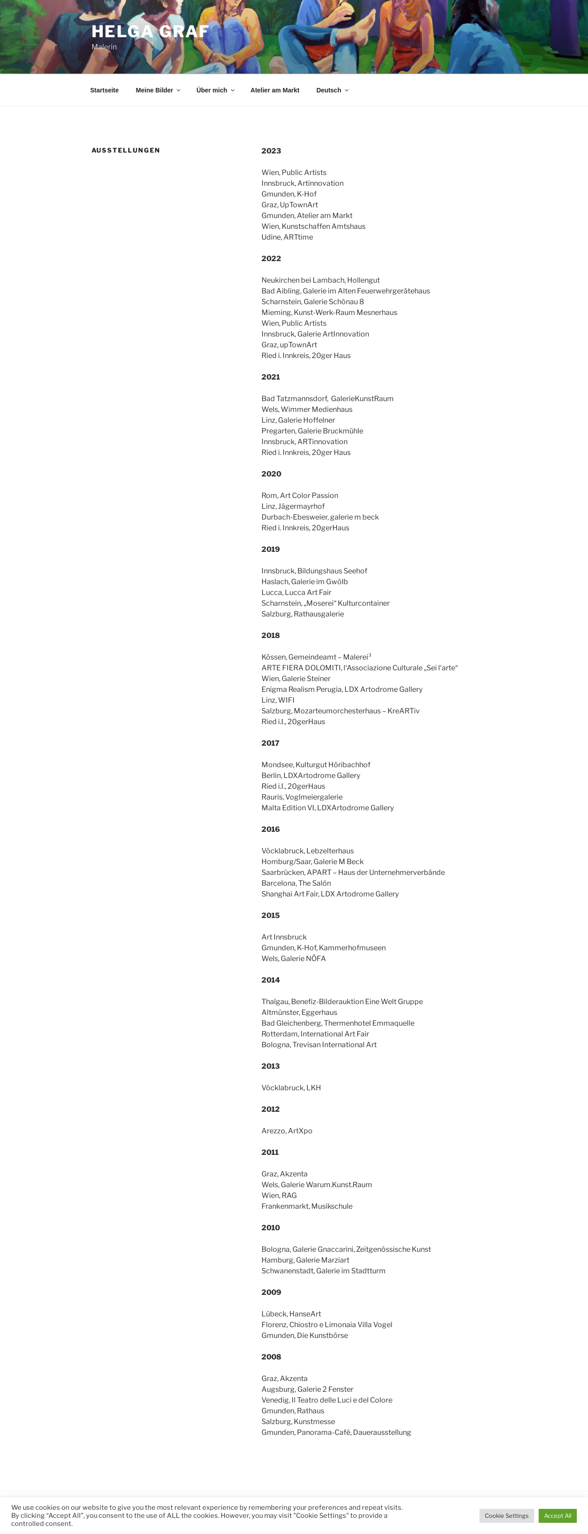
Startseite (104, 90)
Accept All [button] (557, 1515)
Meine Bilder (159, 90)
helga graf (151, 31)
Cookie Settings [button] (507, 1515)
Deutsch (332, 90)
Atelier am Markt (275, 90)
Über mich (215, 90)
